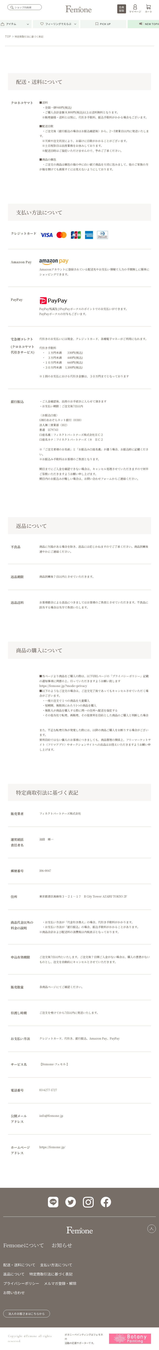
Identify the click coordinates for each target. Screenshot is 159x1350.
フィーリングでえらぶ (55, 24)
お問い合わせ (14, 1292)
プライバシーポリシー (21, 1283)
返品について (14, 1273)
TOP (8, 36)
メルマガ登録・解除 (60, 1283)
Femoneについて (23, 1245)
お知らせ (62, 1245)
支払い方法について (56, 1264)
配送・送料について (19, 1264)
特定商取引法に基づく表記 (51, 1273)
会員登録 (121, 8)
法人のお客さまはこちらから (26, 1314)
